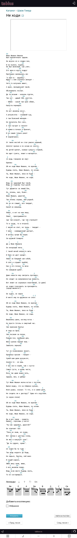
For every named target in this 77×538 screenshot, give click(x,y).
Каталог (11, 10)
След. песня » (63, 523)
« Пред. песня (14, 523)
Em (36, 482)
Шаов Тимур (24, 10)
